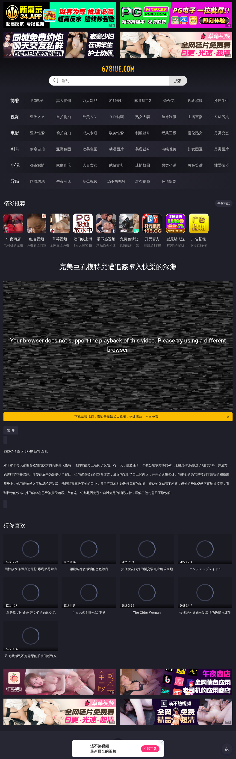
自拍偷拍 (63, 116)
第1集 (11, 430)
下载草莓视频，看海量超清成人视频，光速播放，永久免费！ (152, 417)
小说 (15, 165)
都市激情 (37, 165)
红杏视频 (142, 181)
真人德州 (63, 100)
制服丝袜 (142, 132)
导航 (15, 181)
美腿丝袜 (142, 149)
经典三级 (169, 132)
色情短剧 (169, 181)
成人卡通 (90, 132)
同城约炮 (37, 181)
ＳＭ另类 (221, 116)
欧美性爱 (116, 132)
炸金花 (168, 100)
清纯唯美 (169, 149)
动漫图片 (116, 149)
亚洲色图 (63, 149)
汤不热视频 (116, 181)
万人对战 (90, 100)
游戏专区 (116, 100)
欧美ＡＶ (90, 116)
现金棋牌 (195, 100)
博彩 (15, 100)
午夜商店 (63, 181)
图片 (15, 149)
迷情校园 (142, 165)
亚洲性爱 (37, 132)
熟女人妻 (142, 116)
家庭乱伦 (63, 165)
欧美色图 (90, 149)
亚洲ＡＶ (37, 116)
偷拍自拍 (63, 132)
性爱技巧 (221, 165)
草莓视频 (90, 181)
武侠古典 (116, 165)
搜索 (178, 80)
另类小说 (169, 165)
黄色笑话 (195, 165)
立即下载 (150, 749)
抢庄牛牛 (221, 100)
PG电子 (37, 100)
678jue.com (118, 69)
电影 (15, 133)
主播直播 (195, 116)
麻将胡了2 (142, 100)
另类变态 (221, 132)
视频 (15, 116)
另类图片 (221, 149)
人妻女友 (90, 165)
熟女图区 (195, 149)
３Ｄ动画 (116, 116)
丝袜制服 (169, 116)
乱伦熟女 (195, 132)
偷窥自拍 (37, 149)
